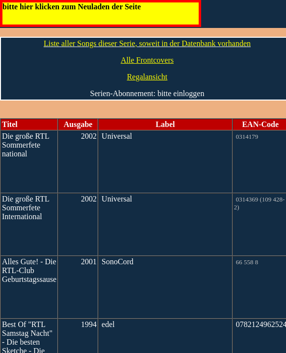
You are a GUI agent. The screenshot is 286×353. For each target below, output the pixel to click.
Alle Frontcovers (147, 60)
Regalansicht (147, 77)
